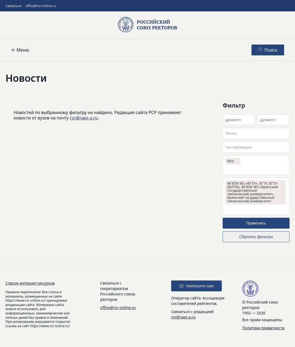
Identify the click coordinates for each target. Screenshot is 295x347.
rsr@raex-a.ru (84, 118)
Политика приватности (263, 327)
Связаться (13, 6)
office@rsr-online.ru (41, 6)
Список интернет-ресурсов (30, 283)
